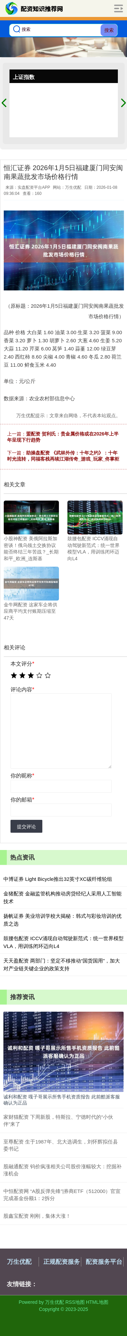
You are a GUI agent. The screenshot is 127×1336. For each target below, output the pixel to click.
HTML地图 (97, 1302)
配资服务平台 (104, 1261)
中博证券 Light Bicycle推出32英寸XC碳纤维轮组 (57, 879)
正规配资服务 (61, 1261)
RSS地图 (75, 1302)
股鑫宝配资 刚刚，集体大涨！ (37, 1216)
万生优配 (19, 1261)
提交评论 (26, 826)
